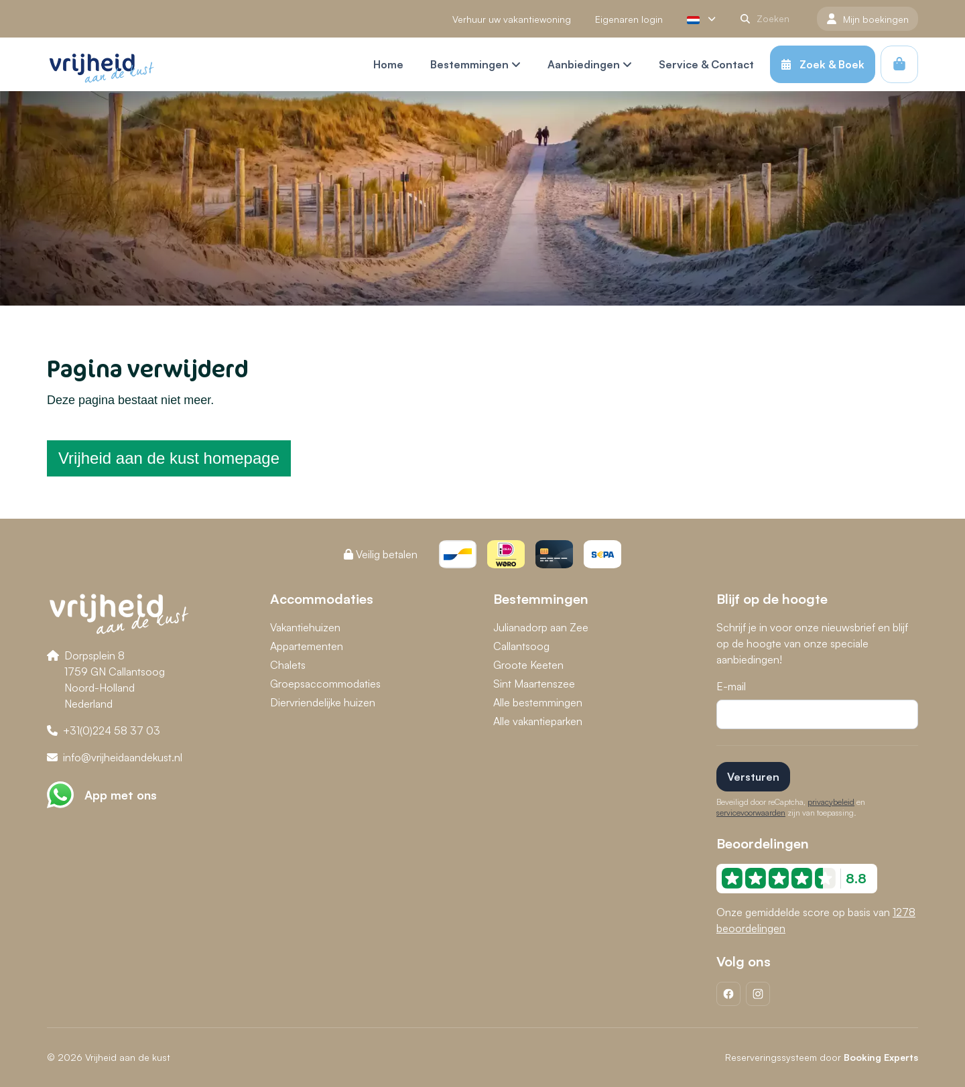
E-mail (731, 686)
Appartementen (306, 646)
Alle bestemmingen (537, 702)
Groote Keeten (528, 665)
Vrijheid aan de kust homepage (168, 458)
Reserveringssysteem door (821, 1057)
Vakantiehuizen (305, 627)
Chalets (288, 665)
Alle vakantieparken (537, 721)
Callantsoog (521, 646)
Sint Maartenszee (534, 683)
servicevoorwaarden (750, 813)
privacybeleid (831, 802)
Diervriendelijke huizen (322, 702)
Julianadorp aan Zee (540, 627)
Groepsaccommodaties (325, 683)
